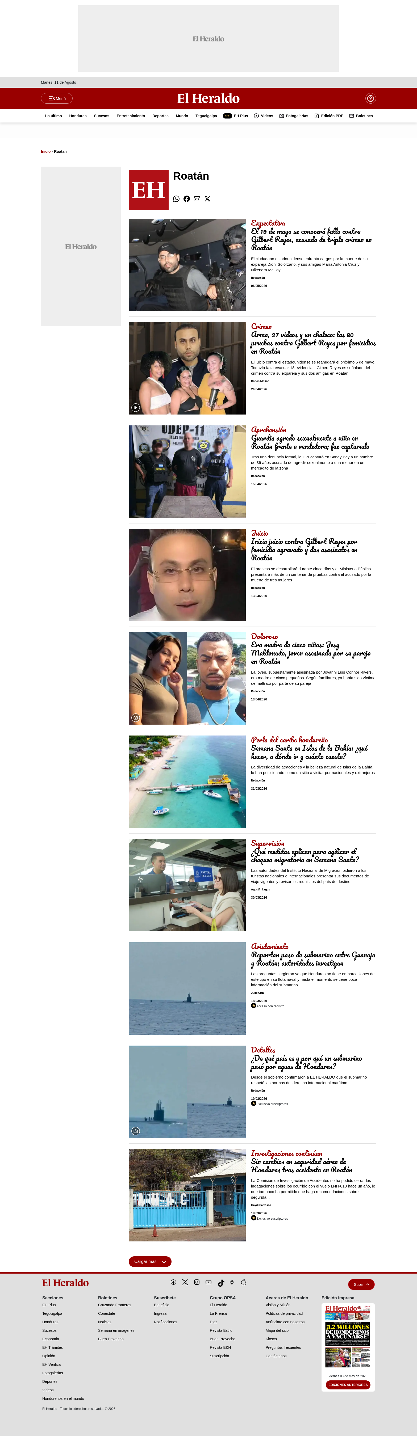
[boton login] (370, 99)
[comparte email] (197, 200)
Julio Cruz (257, 994)
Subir (361, 1285)
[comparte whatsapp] (176, 200)
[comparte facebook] (187, 200)
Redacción (258, 278)
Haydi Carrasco (261, 1206)
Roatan (60, 152)
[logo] (67, 1283)
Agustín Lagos (260, 890)
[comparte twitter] (207, 200)
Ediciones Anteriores (348, 1386)
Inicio (46, 152)
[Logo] (208, 99)
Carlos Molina (260, 382)
